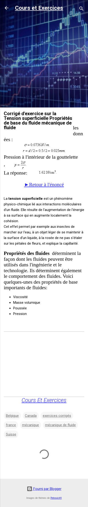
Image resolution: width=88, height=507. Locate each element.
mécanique (30, 425)
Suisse (11, 434)
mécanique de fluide (60, 425)
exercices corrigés (57, 416)
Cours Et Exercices (44, 400)
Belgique (12, 416)
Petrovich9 (56, 498)
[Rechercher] (81, 9)
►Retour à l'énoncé (44, 184)
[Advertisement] (44, 60)
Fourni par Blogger (44, 489)
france (11, 425)
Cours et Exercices (39, 8)
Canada (31, 416)
